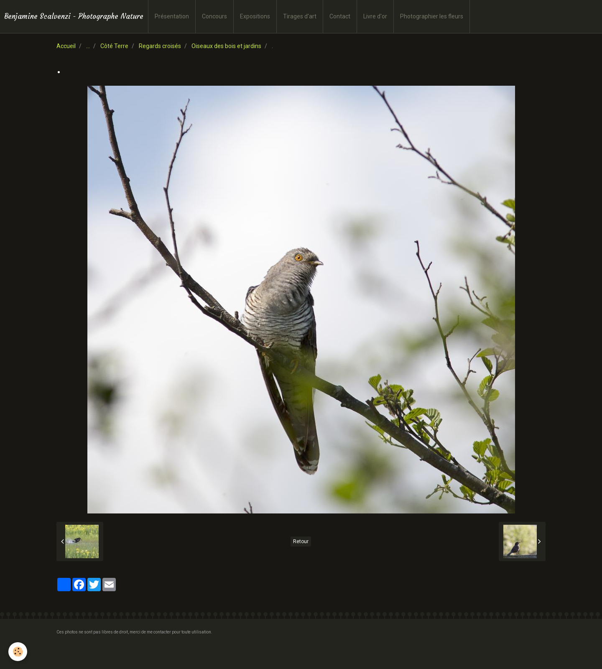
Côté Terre (114, 46)
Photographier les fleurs (431, 16)
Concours (214, 16)
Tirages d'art (299, 16)
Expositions (255, 16)
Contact (339, 16)
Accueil (66, 46)
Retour (301, 541)
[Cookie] (17, 651)
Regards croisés (160, 46)
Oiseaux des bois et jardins (226, 46)
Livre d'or (375, 16)
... (88, 46)
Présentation (172, 16)
